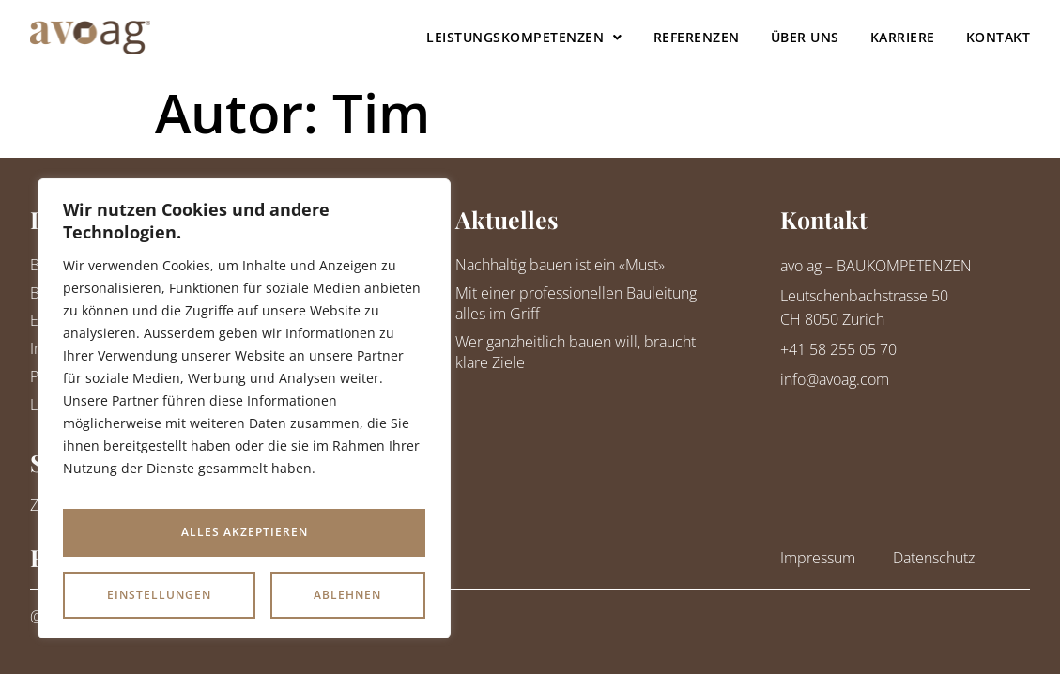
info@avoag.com (834, 379)
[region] (244, 415)
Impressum (817, 557)
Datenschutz (934, 557)
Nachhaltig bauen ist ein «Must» (560, 264)
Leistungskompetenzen (524, 37)
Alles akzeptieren (244, 595)
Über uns (805, 37)
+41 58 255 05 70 (838, 349)
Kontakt (998, 37)
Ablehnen (347, 532)
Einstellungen (159, 532)
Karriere (902, 37)
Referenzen (696, 37)
